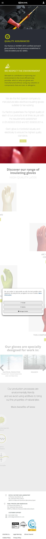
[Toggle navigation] (43, 3)
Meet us (23, 141)
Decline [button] (22, 307)
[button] (23, 2)
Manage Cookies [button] (23, 311)
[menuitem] (6, 534)
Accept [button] (23, 303)
